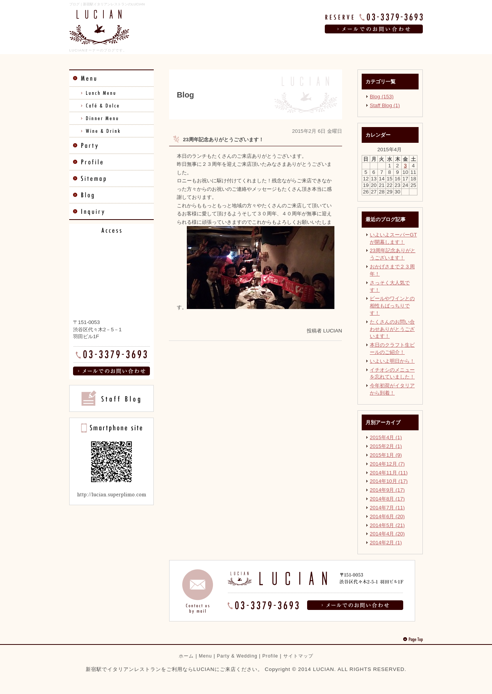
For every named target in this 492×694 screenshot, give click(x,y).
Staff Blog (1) (385, 105)
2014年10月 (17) (388, 481)
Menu (205, 656)
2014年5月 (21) (387, 525)
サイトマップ (298, 656)
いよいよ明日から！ (392, 361)
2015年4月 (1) (386, 437)
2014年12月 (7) (387, 464)
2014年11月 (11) (388, 473)
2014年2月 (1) (386, 542)
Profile (270, 656)
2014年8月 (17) (387, 499)
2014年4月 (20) (387, 534)
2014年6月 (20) (387, 516)
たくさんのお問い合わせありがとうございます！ (392, 329)
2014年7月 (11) (387, 508)
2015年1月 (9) (386, 455)
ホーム (186, 656)
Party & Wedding (237, 656)
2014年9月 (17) (387, 490)
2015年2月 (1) (386, 446)
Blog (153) (382, 96)
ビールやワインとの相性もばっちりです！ (392, 306)
